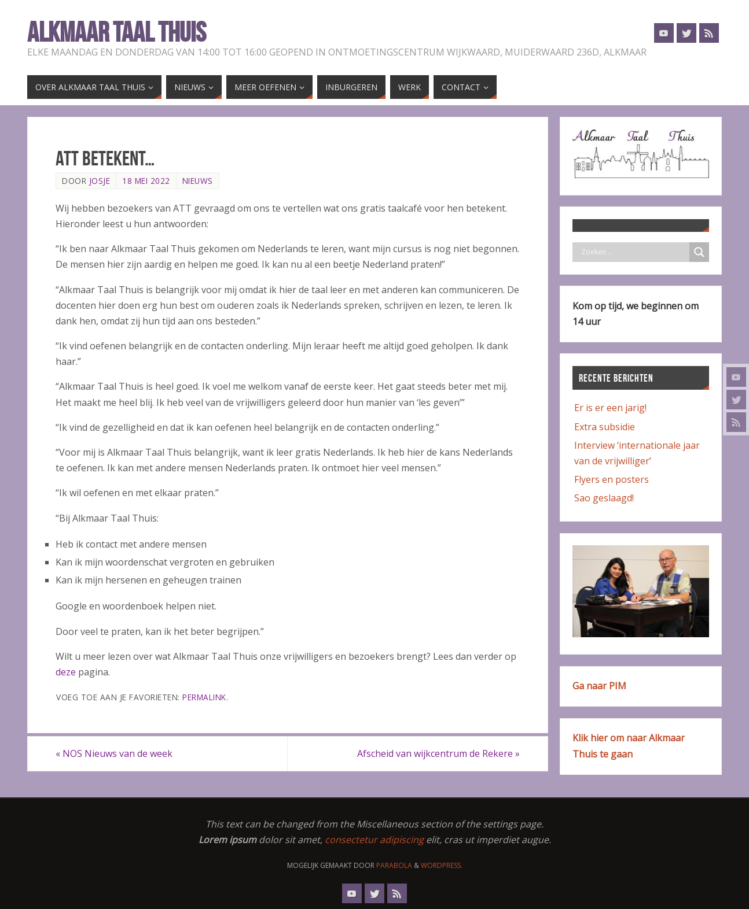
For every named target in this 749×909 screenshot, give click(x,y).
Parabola (394, 865)
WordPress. (441, 865)
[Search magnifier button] (699, 252)
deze (67, 672)
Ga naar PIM (599, 685)
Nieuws (197, 180)
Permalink (204, 697)
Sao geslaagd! (604, 498)
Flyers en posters (611, 479)
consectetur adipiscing (374, 839)
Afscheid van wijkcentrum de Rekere (438, 753)
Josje (100, 180)
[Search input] (633, 252)
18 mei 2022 (146, 180)
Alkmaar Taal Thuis (116, 32)
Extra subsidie (604, 426)
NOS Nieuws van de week (114, 753)
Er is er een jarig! (610, 407)
